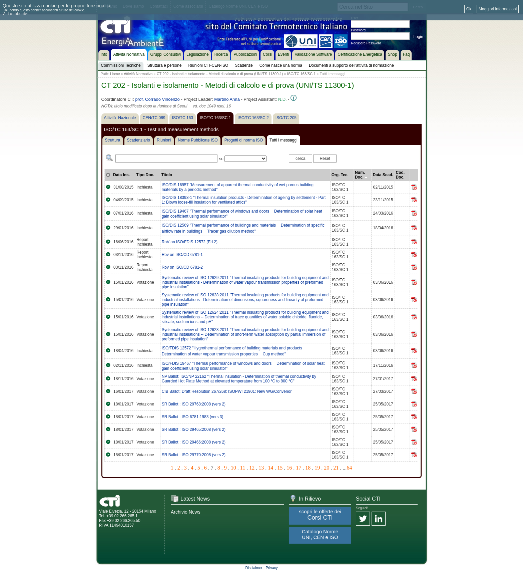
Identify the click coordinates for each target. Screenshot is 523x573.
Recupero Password (366, 43)
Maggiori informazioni (498, 9)
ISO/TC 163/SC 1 (301, 74)
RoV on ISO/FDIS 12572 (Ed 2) (189, 242)
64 (349, 468)
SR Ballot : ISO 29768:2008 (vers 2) (193, 404)
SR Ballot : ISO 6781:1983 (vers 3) (192, 416)
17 (298, 468)
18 (308, 468)
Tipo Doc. (145, 175)
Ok (468, 9)
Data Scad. (383, 175)
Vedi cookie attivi (15, 14)
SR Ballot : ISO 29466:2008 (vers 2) (193, 442)
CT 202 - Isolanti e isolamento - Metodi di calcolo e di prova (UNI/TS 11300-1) (220, 74)
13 (261, 468)
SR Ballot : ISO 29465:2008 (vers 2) (193, 429)
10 (233, 468)
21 (336, 468)
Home (115, 74)
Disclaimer (253, 568)
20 (326, 468)
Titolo (166, 175)
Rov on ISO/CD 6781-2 (182, 267)
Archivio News (185, 512)
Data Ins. (121, 175)
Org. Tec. (340, 175)
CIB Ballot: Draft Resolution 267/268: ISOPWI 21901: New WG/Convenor (227, 391)
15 (280, 468)
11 (242, 468)
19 (317, 468)
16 (289, 468)
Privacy (272, 568)
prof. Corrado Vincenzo (157, 99)
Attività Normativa (138, 74)
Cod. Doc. (400, 175)
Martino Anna (227, 99)
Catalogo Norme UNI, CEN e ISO (320, 534)
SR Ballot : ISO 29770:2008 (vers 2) (193, 455)
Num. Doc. (361, 175)
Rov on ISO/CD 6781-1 (182, 254)
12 (251, 468)
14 (270, 468)
